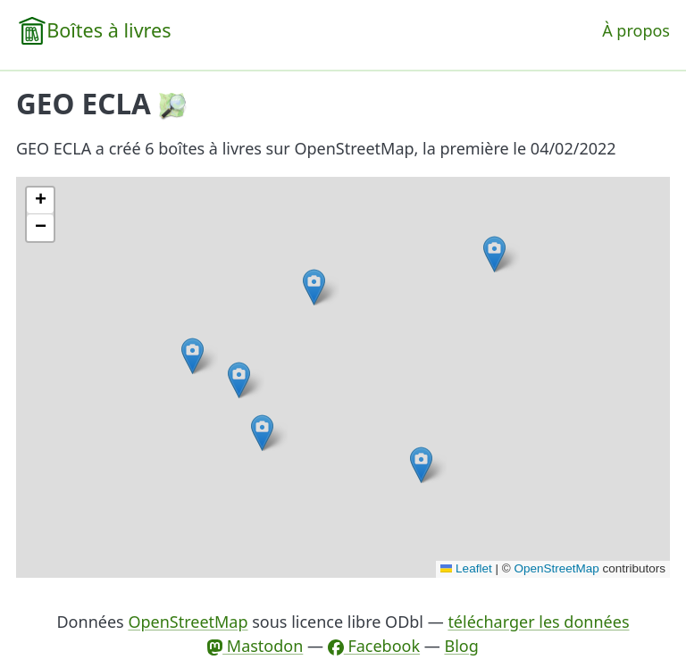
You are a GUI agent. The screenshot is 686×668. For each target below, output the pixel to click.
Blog (461, 645)
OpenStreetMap (556, 568)
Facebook (374, 645)
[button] (314, 287)
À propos (636, 30)
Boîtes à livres (108, 30)
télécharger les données (538, 621)
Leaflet (466, 568)
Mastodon (255, 645)
